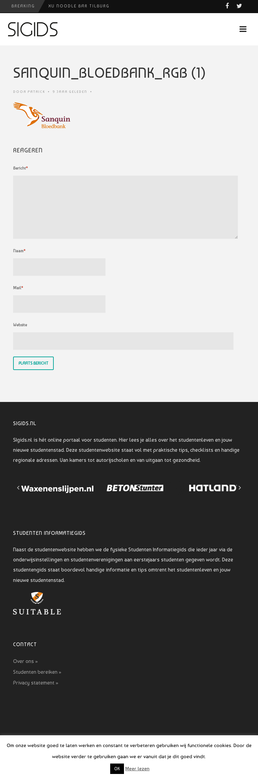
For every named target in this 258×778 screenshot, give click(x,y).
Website (20, 325)
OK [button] (117, 768)
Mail (18, 288)
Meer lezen (137, 769)
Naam (19, 251)
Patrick (36, 92)
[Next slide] (239, 487)
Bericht (20, 168)
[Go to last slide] (18, 487)
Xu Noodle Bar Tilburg (79, 6)
